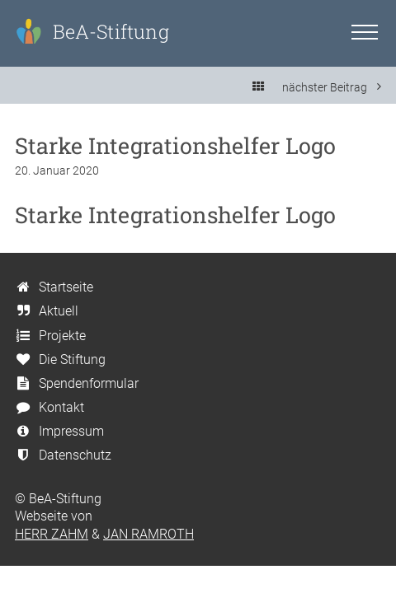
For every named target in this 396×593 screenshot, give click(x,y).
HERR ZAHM (51, 534)
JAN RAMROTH (148, 534)
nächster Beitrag (331, 87)
